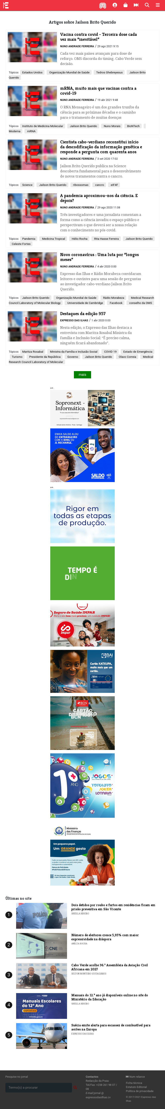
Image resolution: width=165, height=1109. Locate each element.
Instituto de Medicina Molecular (42, 126)
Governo (72, 356)
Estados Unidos (32, 72)
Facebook (115, 303)
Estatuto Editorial (136, 1087)
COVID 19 (109, 351)
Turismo (17, 356)
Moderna (14, 131)
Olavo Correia (127, 356)
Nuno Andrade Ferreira (77, 46)
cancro (99, 185)
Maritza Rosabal (32, 351)
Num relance (135, 1076)
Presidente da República (45, 356)
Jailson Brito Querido (83, 126)
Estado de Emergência (138, 351)
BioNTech (133, 126)
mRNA (30, 131)
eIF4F (114, 185)
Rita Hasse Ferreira (106, 238)
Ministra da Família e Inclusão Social (73, 351)
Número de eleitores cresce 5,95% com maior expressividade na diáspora (105, 937)
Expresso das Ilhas (74, 320)
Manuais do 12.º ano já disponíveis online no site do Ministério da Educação (109, 997)
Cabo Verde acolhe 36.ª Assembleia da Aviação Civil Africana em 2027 (109, 967)
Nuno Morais (112, 126)
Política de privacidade (140, 1091)
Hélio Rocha (79, 238)
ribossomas (80, 185)
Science (27, 185)
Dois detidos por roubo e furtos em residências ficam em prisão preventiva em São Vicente (113, 907)
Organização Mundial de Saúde (69, 72)
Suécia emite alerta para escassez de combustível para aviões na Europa (110, 1027)
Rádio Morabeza (113, 297)
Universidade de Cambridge (85, 303)
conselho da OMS (140, 303)
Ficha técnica (134, 1083)
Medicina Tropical (53, 238)
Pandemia (28, 238)
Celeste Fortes (21, 244)
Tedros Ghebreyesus (109, 72)
